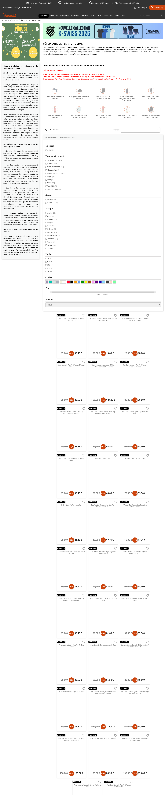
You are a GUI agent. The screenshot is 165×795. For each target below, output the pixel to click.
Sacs (92, 16)
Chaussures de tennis (81, 696)
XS (8, 192)
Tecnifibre (11, 172)
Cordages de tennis (80, 705)
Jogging (10, 108)
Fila (9, 155)
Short (10, 114)
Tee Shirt (11, 118)
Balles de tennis (79, 711)
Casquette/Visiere (14, 98)
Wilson (10, 178)
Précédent (82, 658)
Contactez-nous (49, 729)
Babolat (10, 152)
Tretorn (10, 175)
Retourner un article (50, 705)
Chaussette (12, 101)
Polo (9, 111)
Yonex (9, 182)
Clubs (117, 16)
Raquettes (54, 16)
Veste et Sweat (13, 121)
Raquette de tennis (80, 693)
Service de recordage (51, 696)
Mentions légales (49, 714)
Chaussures (64, 16)
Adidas (10, 145)
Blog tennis (47, 699)
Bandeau (11, 94)
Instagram (160, 754)
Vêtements (75, 16)
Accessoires (108, 16)
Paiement (46, 723)
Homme (11, 135)
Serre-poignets (13, 91)
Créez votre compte (140, 696)
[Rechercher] (151, 15)
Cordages (84, 16)
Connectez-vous (139, 693)
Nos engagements (50, 711)
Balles (99, 16)
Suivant (120, 658)
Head (9, 158)
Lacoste (10, 165)
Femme (10, 131)
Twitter (155, 754)
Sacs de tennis (78, 708)
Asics (9, 148)
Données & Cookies (50, 720)
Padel (123, 16)
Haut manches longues (16, 104)
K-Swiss (10, 162)
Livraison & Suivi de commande (54, 726)
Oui (9, 81)
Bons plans (44, 16)
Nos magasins (48, 708)
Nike (104, 702)
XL (8, 205)
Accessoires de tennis (81, 714)
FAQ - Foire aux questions (52, 702)
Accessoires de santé (81, 702)
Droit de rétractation (51, 717)
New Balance (12, 168)
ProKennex (107, 714)
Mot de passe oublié (140, 699)
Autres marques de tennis (112, 720)
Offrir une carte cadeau (51, 732)
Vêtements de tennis (81, 699)
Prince (105, 699)
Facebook (149, 754)
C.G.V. (45, 693)
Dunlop (106, 705)
